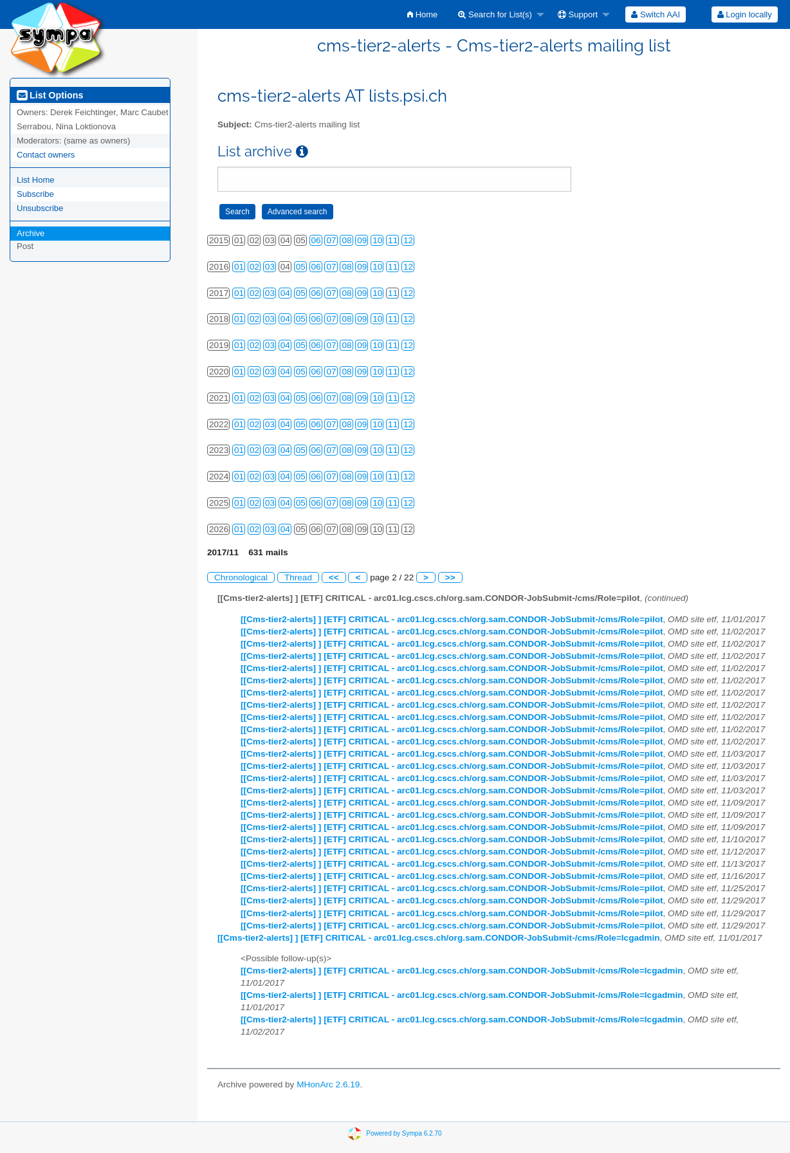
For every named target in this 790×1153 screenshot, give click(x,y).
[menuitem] (422, 14)
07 (331, 240)
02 (254, 267)
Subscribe (35, 194)
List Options (50, 95)
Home (422, 14)
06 (316, 240)
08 (346, 240)
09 (362, 240)
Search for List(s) (495, 14)
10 (377, 240)
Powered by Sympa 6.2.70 (403, 1132)
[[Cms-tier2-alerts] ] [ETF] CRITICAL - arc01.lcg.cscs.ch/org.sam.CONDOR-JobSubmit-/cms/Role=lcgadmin (438, 938)
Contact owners (46, 155)
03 (270, 267)
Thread (298, 577)
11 (393, 240)
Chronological (241, 577)
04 (285, 293)
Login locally (744, 14)
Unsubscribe (40, 208)
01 (239, 267)
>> (450, 577)
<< (334, 577)
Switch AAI (655, 14)
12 (408, 240)
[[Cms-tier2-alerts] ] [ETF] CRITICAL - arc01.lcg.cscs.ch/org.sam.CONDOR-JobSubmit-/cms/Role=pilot (452, 619)
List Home (36, 180)
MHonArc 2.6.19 (328, 1084)
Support (578, 14)
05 (301, 267)
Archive (30, 233)
